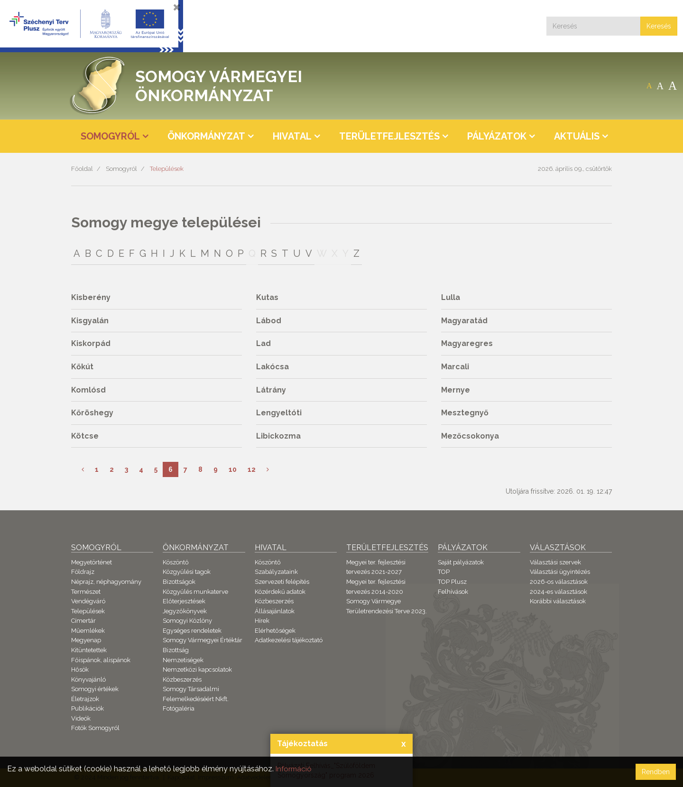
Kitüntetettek (89, 650)
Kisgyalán (90, 320)
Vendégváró (88, 601)
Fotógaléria (178, 708)
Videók (81, 718)
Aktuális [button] (577, 136)
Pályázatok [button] (496, 136)
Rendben (656, 772)
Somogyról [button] (110, 136)
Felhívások (453, 591)
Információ (295, 768)
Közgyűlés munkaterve (195, 591)
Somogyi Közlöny (187, 620)
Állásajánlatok (275, 611)
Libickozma (278, 435)
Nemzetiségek (183, 660)
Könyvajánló (88, 679)
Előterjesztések (184, 601)
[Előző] (83, 469)
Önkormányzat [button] (206, 136)
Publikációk (87, 708)
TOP (444, 571)
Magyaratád (464, 320)
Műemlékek (88, 630)
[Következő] (268, 469)
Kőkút (82, 366)
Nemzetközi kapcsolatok (197, 669)
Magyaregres (467, 343)
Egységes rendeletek (192, 630)
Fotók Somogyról (95, 727)
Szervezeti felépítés (282, 581)
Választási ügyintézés (560, 571)
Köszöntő (176, 562)
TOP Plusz (452, 581)
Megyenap (86, 640)
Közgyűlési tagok (187, 571)
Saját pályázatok (461, 562)
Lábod (268, 320)
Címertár (83, 620)
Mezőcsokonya (470, 435)
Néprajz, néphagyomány (106, 581)
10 (233, 469)
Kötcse (85, 435)
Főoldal (82, 168)
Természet (86, 591)
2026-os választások (559, 581)
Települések (167, 168)
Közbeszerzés (182, 679)
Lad (263, 343)
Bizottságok (179, 581)
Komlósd (88, 389)
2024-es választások (558, 591)
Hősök (80, 669)
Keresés (658, 26)
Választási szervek (555, 562)
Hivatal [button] (292, 136)
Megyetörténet (91, 562)
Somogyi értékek (95, 689)
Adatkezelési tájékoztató (289, 640)
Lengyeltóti (279, 412)
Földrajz (82, 571)
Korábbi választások (558, 601)
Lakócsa (272, 366)
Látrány (271, 389)
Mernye (455, 389)
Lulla (450, 297)
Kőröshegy (92, 412)
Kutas (267, 297)
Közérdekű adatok (280, 591)
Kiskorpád (91, 343)
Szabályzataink (276, 571)
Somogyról (121, 168)
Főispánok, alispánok (100, 660)
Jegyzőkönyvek (185, 611)
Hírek (262, 620)
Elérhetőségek (275, 630)
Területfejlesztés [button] (389, 136)
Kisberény (91, 297)
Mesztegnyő (465, 412)
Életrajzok (85, 699)
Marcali (455, 366)
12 (252, 469)
